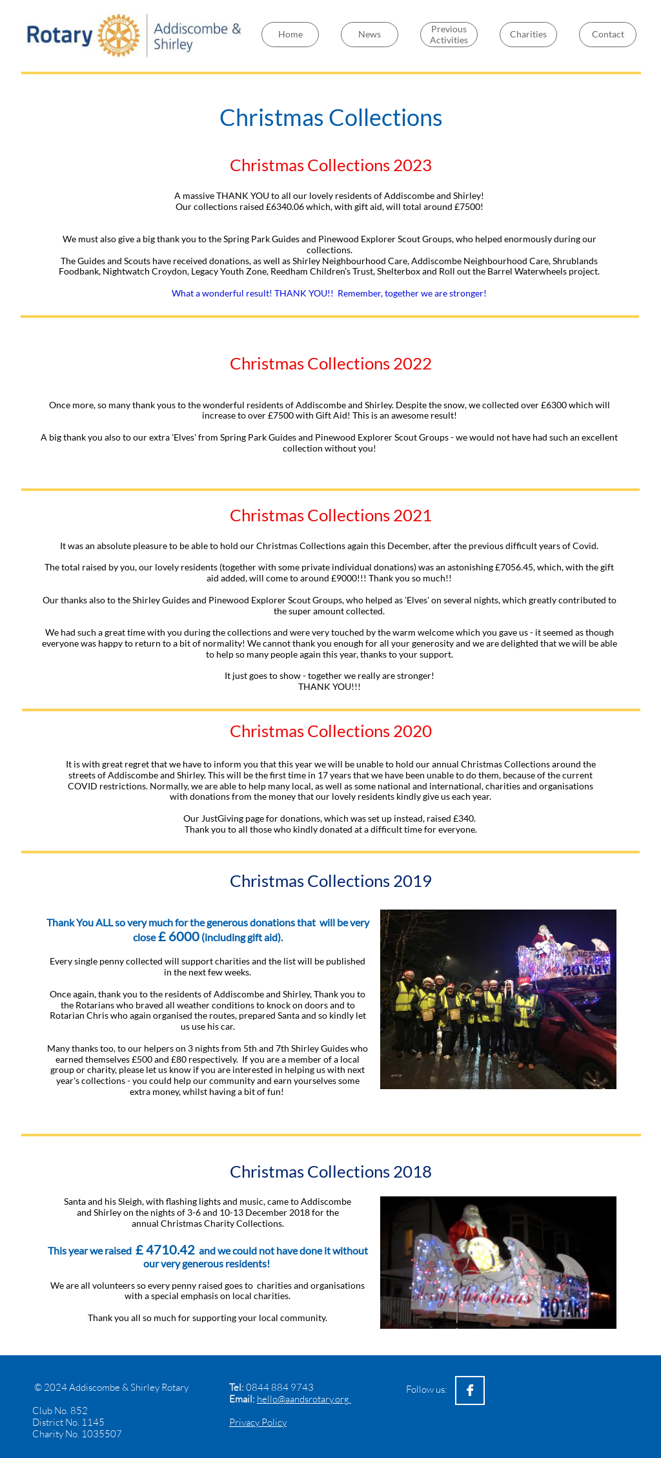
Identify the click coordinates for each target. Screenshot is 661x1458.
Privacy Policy (258, 1422)
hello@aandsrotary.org (304, 1399)
